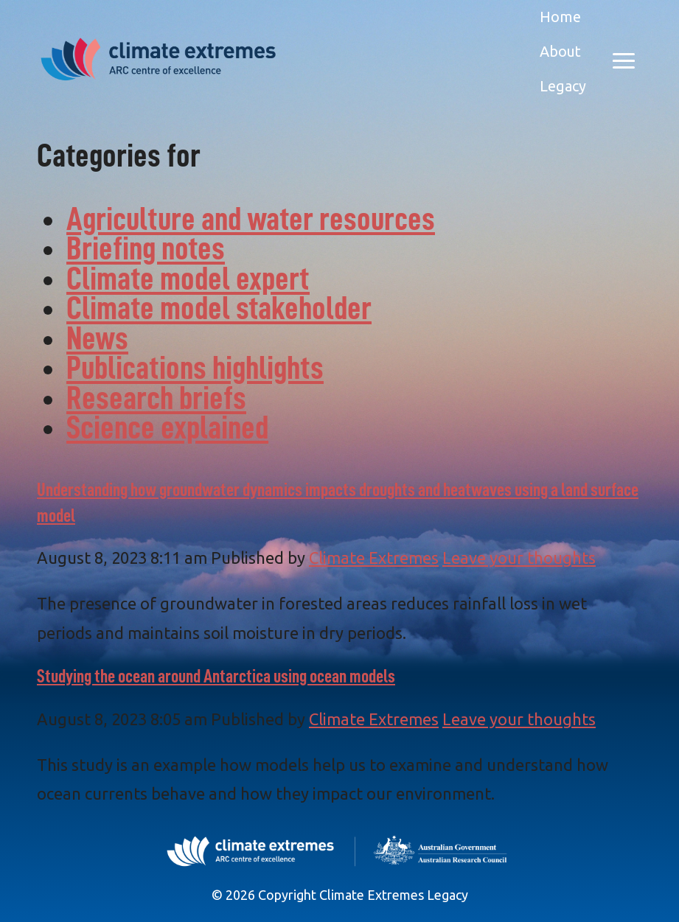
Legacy (563, 85)
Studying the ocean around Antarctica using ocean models (216, 676)
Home (560, 16)
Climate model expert (188, 279)
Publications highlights (195, 368)
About (560, 51)
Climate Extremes (374, 557)
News (97, 338)
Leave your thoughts (519, 557)
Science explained (167, 427)
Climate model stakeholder (219, 308)
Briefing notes (145, 248)
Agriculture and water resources (250, 219)
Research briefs (156, 398)
